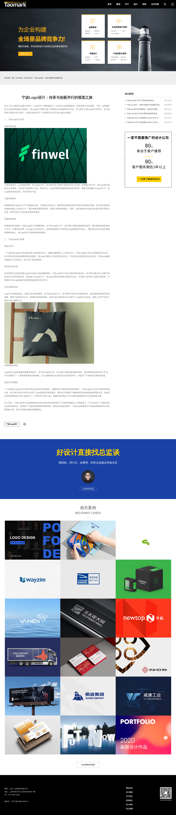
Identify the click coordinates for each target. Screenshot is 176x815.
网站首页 (129, 788)
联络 (144, 4)
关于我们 (129, 796)
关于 (127, 4)
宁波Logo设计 (11, 424)
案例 (118, 4)
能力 (136, 4)
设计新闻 (129, 809)
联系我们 (129, 800)
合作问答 (155, 4)
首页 (109, 4)
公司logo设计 (28, 78)
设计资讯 (19, 78)
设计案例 (129, 792)
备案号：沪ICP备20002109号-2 (16, 801)
